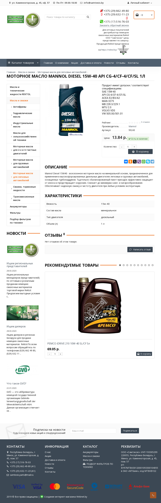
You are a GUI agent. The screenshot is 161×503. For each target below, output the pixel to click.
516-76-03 (116, 21)
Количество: (110, 146)
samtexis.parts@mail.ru (20, 474)
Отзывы (120, 62)
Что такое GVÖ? (16, 383)
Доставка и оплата (90, 62)
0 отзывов (145, 122)
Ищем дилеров (16, 326)
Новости (109, 62)
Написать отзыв (140, 249)
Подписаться (130, 430)
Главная (48, 62)
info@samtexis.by (92, 2)
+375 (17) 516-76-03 (19, 462)
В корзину (140, 151)
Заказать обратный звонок (114, 25)
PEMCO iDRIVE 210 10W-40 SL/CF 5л (68, 343)
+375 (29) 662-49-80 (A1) (21, 466)
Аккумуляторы (90, 452)
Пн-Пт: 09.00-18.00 (65, 2)
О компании (62, 62)
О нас (48, 452)
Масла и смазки (26, 72)
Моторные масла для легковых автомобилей (62, 72)
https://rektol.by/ (109, 49)
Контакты (133, 62)
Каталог (23, 61)
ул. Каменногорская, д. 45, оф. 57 (29, 2)
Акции (74, 62)
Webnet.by (81, 496)
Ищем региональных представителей (20, 265)
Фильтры (87, 459)
